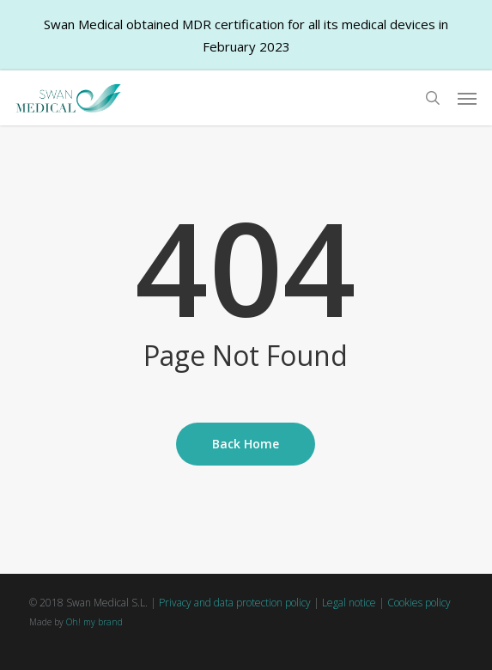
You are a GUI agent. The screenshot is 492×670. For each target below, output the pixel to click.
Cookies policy (419, 602)
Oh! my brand (94, 622)
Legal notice (349, 602)
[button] (467, 98)
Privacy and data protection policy (235, 602)
